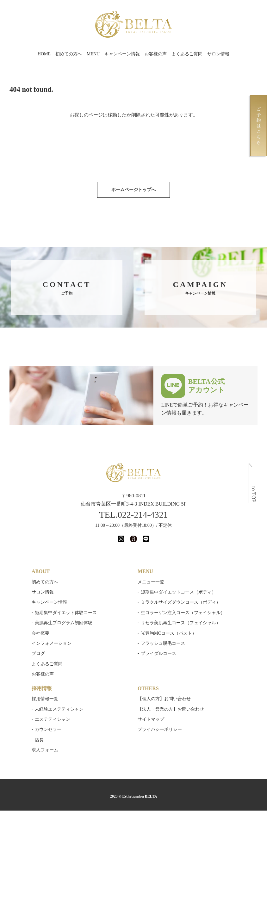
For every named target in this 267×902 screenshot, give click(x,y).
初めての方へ (68, 54)
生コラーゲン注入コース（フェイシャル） (183, 612)
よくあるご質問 (186, 54)
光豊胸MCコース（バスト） (168, 633)
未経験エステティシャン (59, 709)
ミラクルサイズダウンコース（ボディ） (180, 602)
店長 (39, 739)
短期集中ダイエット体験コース (66, 612)
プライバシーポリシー (160, 729)
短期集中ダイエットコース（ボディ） (178, 592)
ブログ (38, 653)
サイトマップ (151, 719)
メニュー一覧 (151, 582)
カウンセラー (48, 729)
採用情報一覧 (45, 698)
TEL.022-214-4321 (133, 514)
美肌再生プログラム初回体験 (63, 622)
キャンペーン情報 (122, 54)
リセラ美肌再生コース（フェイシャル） (180, 622)
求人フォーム (45, 750)
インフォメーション (51, 643)
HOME (44, 54)
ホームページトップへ (133, 189)
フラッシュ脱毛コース (163, 643)
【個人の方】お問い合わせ (164, 698)
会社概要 (40, 633)
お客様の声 (156, 54)
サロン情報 (218, 54)
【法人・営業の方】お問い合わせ (171, 709)
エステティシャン (52, 719)
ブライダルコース (158, 653)
